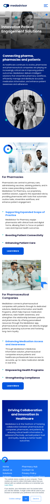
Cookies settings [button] (15, 499)
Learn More (9, 485)
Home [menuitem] (6, 466)
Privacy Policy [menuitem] (29, 473)
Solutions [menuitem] (7, 473)
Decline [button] (36, 499)
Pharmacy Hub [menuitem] (29, 466)
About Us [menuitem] (7, 469)
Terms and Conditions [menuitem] (33, 476)
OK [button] (26, 499)
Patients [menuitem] (7, 476)
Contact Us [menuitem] (28, 469)
